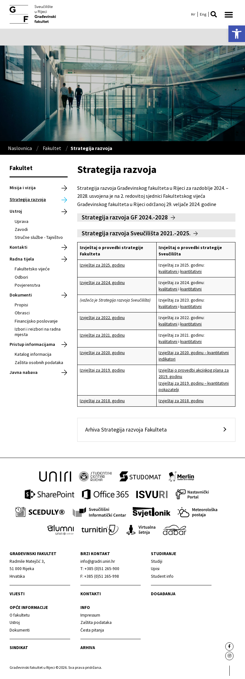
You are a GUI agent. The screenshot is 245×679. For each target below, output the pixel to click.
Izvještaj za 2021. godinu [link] (102, 335)
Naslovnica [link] (20, 148)
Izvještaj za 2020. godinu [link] (102, 352)
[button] (214, 14)
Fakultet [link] (52, 148)
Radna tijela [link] (22, 259)
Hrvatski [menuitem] (193, 14)
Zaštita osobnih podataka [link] (39, 362)
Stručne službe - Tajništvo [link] (39, 237)
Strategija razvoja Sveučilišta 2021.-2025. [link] (136, 233)
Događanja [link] (163, 594)
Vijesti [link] (17, 594)
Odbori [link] (21, 277)
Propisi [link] (21, 305)
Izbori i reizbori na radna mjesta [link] (38, 331)
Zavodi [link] (21, 229)
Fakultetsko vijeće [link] (32, 269)
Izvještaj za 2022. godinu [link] (102, 317)
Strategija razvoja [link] (28, 199)
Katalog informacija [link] (33, 354)
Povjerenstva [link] (27, 285)
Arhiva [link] (87, 647)
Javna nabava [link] (24, 372)
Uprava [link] (21, 221)
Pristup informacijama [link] (32, 344)
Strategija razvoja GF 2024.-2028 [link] (125, 217)
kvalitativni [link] (168, 271)
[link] (236, 33)
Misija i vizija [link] (23, 187)
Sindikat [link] (19, 647)
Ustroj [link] (16, 211)
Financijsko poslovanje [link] (36, 321)
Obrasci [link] (22, 313)
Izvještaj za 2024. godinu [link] (102, 282)
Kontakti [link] (18, 247)
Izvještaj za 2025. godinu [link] (102, 265)
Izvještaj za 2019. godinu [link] (102, 370)
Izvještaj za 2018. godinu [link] (102, 401)
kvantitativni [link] (191, 271)
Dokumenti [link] (21, 295)
